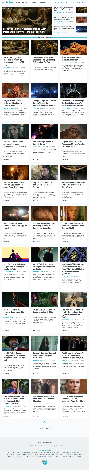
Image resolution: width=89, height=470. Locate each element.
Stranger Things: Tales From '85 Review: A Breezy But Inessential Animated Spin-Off (64, 28)
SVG (24, 456)
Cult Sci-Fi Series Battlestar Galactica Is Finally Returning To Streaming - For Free (64, 9)
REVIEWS (43, 2)
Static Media (34, 446)
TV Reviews (57, 32)
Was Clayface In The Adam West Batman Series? (72, 58)
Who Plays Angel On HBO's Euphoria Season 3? (43, 142)
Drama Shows (36, 146)
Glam (62, 452)
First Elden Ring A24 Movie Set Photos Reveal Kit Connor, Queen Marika (73, 184)
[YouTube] (61, 2)
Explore (30, 452)
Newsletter (81, 2)
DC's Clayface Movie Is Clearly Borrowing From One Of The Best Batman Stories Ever (44, 225)
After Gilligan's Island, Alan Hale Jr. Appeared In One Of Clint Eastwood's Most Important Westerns (13, 400)
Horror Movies (66, 230)
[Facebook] (55, 2)
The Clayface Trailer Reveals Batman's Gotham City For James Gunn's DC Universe (13, 184)
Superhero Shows (67, 62)
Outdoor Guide (68, 454)
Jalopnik (30, 454)
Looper (36, 454)
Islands (24, 454)
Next (47, 428)
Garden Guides (54, 452)
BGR (9, 452)
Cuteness (24, 452)
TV (29, 2)
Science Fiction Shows (60, 12)
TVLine (64, 456)
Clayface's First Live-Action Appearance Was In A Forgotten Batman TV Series (73, 144)
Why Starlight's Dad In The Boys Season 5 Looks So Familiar (42, 184)
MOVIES (24, 2)
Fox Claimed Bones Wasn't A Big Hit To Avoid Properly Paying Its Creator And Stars (72, 355)
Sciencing (10, 456)
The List (48, 456)
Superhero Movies (67, 108)
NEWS (18, 2)
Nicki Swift (59, 454)
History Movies (66, 403)
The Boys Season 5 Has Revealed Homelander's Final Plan (14, 312)
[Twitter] (58, 2)
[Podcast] (73, 2)
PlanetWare (77, 454)
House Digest (10, 454)
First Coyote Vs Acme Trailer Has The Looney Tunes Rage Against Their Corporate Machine (72, 313)
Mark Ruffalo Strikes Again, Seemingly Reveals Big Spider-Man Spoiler (44, 266)
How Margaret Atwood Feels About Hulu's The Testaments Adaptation (43, 398)
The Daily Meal (40, 456)
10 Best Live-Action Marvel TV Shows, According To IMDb (44, 311)
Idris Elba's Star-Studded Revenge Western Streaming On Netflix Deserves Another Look (14, 356)
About (39, 443)
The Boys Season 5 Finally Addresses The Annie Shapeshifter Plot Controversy (14, 144)
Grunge (67, 452)
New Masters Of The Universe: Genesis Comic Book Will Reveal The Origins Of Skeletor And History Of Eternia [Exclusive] (73, 269)
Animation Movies (8, 271)
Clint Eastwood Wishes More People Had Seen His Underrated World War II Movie (73, 398)
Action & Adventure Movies (11, 362)
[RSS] (70, 2)
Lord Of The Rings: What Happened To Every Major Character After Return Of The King (24, 30)
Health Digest (75, 452)
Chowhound (15, 452)
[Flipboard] (67, 2)
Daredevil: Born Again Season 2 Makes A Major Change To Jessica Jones (44, 355)
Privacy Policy (47, 443)
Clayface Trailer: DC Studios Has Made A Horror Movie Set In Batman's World (73, 225)
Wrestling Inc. (77, 456)
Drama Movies (7, 406)
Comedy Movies (66, 319)
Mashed (42, 454)
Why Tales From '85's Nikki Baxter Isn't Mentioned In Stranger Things (64, 18)
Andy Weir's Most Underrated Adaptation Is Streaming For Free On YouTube (14, 266)
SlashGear (18, 456)
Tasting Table (31, 456)
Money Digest (50, 454)
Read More (6, 78)
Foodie (36, 452)
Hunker (18, 454)
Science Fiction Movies (68, 276)
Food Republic (44, 452)
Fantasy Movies (7, 8)
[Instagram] (64, 2)
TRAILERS (35, 2)
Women (69, 456)
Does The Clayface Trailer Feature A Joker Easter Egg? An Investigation (15, 225)
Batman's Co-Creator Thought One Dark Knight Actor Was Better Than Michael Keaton (73, 103)
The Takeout (56, 456)
